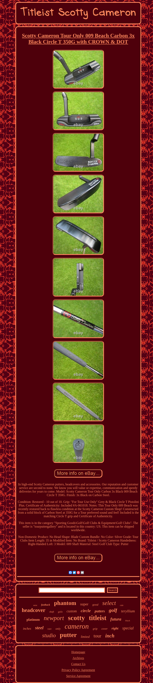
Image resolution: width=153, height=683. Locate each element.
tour (97, 635)
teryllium (128, 611)
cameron (77, 626)
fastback (45, 604)
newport (54, 618)
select (109, 603)
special (128, 628)
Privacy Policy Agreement (78, 670)
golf (113, 610)
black (127, 620)
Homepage (78, 652)
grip (95, 628)
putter (68, 634)
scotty (76, 618)
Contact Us (78, 664)
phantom (65, 603)
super (84, 604)
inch (110, 635)
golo (60, 611)
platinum (33, 620)
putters (100, 611)
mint (35, 605)
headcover (33, 610)
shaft (51, 611)
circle (86, 610)
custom (72, 611)
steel (39, 627)
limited (85, 636)
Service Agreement (78, 676)
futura (115, 619)
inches (27, 628)
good (95, 604)
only (58, 628)
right (115, 628)
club (121, 605)
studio (49, 635)
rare (49, 628)
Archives (78, 658)
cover (104, 628)
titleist (97, 618)
